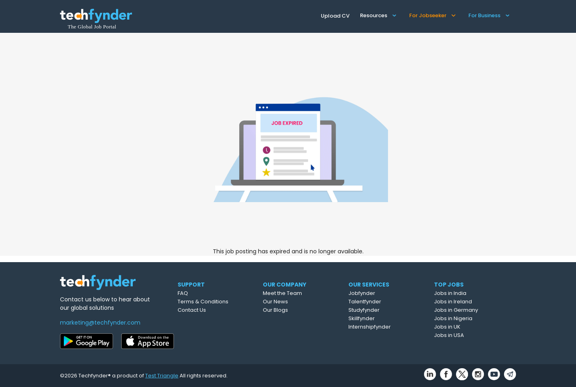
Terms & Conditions (218, 301)
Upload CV (335, 16)
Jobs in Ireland (472, 301)
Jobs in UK (466, 327)
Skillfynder (381, 318)
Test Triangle (161, 375)
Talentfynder (384, 301)
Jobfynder (381, 293)
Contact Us (207, 310)
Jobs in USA (468, 335)
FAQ (198, 293)
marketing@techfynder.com (100, 323)
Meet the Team (301, 293)
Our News (294, 301)
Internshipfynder (389, 327)
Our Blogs (294, 310)
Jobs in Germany (475, 310)
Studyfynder (384, 310)
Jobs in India (469, 293)
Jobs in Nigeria (472, 318)
